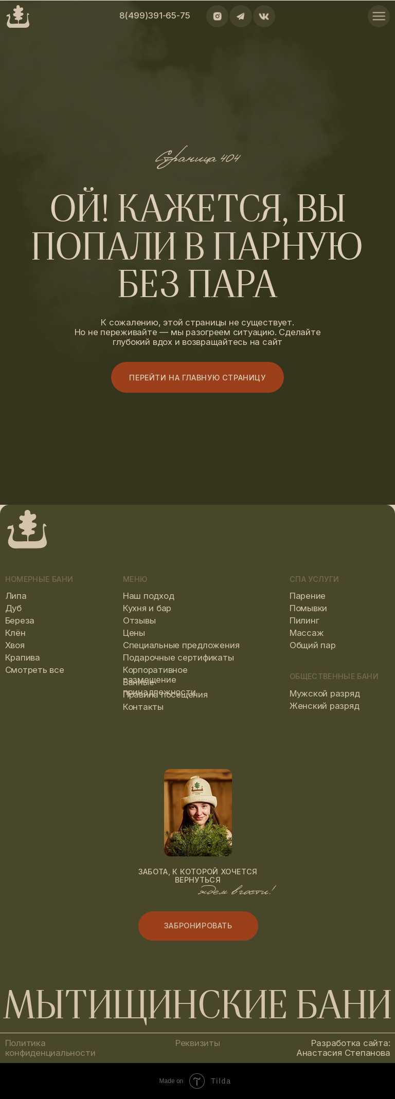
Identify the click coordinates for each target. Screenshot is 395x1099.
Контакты (143, 707)
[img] (379, 16)
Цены (134, 633)
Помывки (308, 608)
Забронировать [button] (198, 925)
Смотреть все (34, 670)
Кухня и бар (147, 608)
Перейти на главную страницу (197, 377)
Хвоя (15, 645)
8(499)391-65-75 (154, 15)
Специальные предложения (181, 645)
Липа (16, 596)
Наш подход (148, 596)
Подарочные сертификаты (178, 657)
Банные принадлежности (159, 687)
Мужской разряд (325, 693)
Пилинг (304, 620)
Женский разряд (325, 706)
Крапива (22, 657)
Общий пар (313, 645)
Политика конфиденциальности (50, 1048)
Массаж (307, 633)
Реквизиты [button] (197, 1043)
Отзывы (139, 620)
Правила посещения (165, 694)
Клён (15, 633)
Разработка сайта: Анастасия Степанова (343, 1048)
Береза (20, 620)
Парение (308, 596)
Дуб (13, 608)
